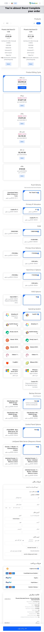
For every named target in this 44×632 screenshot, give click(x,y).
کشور (20, 515)
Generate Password (32, 547)
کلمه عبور (37, 540)
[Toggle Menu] (40, 3)
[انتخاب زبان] (10, 3)
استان (38, 529)
